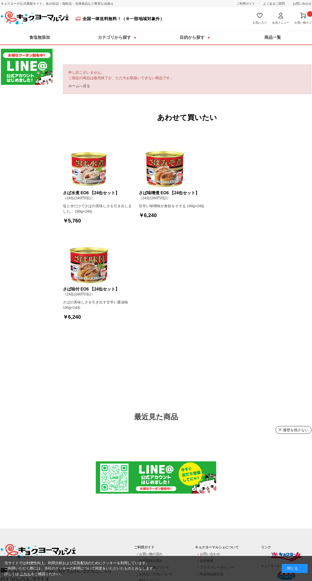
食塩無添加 (39, 37)
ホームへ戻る (79, 86)
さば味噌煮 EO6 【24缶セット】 (169, 193)
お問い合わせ (302, 3)
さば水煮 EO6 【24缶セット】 (91, 193)
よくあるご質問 (274, 3)
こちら (25, 574)
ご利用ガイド (245, 3)
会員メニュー (280, 22)
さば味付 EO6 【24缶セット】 (91, 289)
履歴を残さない (295, 430)
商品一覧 (272, 37)
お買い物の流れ (151, 554)
